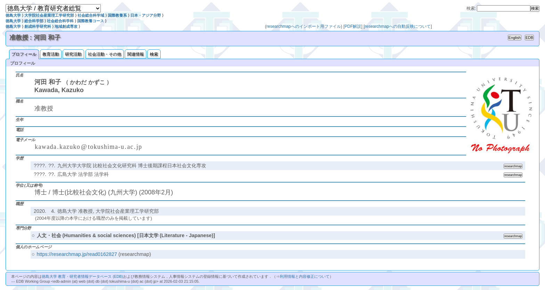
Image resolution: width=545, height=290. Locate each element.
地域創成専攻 (66, 26)
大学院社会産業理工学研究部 (49, 15)
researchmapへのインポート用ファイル (304, 26)
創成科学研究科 (37, 26)
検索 (154, 54)
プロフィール (23, 54)
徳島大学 (13, 15)
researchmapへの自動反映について (398, 26)
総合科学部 (33, 21)
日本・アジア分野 (145, 15)
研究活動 (73, 54)
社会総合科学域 (91, 15)
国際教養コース (90, 21)
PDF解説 (352, 26)
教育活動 (50, 54)
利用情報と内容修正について (305, 276)
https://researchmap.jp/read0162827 (77, 254)
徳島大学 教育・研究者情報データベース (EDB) (82, 276)
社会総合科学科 (60, 21)
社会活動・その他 (104, 54)
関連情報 (135, 54)
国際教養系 (117, 15)
